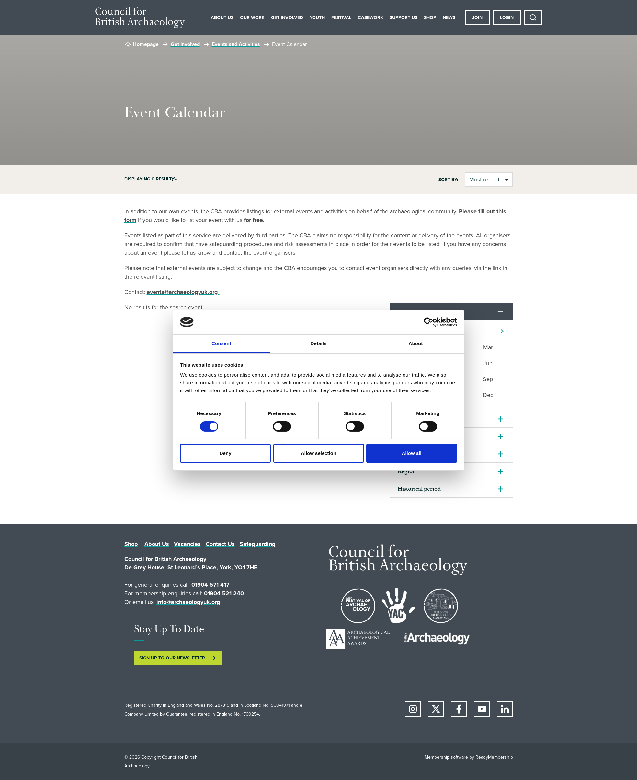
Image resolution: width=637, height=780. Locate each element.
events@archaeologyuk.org (183, 292)
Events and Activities (236, 44)
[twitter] (436, 709)
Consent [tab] (221, 343)
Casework (370, 17)
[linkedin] (505, 709)
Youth (317, 17)
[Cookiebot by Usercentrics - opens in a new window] (428, 322)
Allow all (412, 453)
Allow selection (318, 453)
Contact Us (220, 544)
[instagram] (413, 709)
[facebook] (459, 709)
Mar (488, 347)
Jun (488, 363)
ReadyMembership (494, 757)
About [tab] (416, 343)
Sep (488, 379)
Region (407, 471)
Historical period (419, 489)
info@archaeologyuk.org (188, 602)
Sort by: (448, 180)
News (449, 17)
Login (507, 17)
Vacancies (187, 544)
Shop (430, 17)
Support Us (403, 17)
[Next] (502, 331)
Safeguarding (258, 544)
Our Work (252, 17)
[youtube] (482, 709)
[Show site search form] (533, 17)
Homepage (146, 44)
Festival (341, 17)
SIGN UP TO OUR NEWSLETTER (172, 658)
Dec (488, 395)
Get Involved (287, 17)
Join (477, 17)
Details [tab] (319, 343)
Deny (226, 453)
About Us (222, 17)
